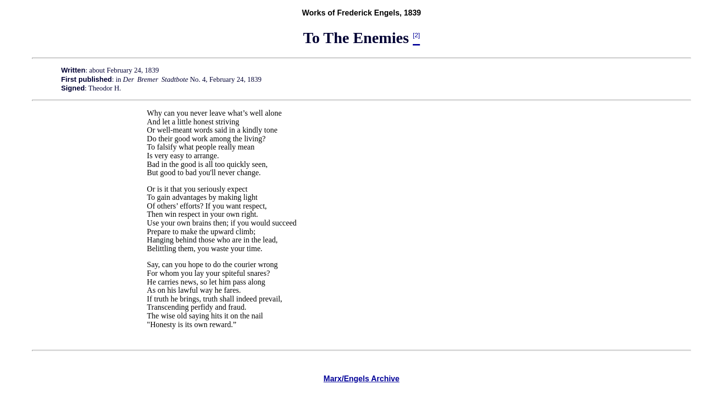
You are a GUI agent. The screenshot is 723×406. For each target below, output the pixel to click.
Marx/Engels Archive (362, 379)
